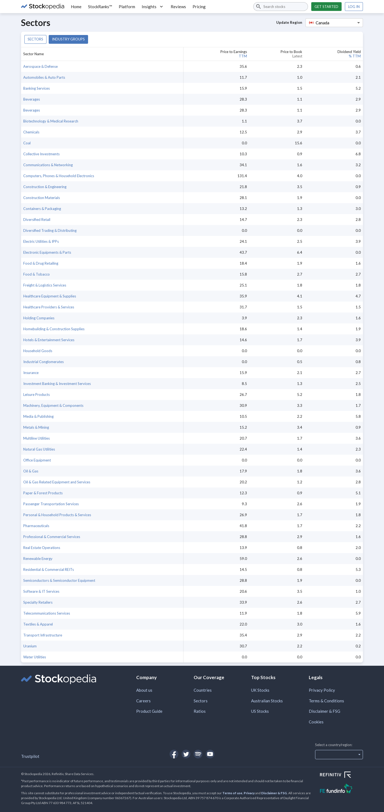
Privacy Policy (322, 690)
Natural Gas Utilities (39, 449)
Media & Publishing (38, 416)
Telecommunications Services (46, 613)
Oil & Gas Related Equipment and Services (56, 482)
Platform (127, 6)
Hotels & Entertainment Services (48, 340)
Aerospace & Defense (40, 66)
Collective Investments (41, 154)
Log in (354, 6)
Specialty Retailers (38, 602)
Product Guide (149, 711)
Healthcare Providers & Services (48, 307)
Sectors (35, 39)
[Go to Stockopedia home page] (42, 6)
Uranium (30, 646)
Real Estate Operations (41, 547)
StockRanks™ (100, 6)
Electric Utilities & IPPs (41, 241)
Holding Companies (38, 318)
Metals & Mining (36, 427)
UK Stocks (260, 690)
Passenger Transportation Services (51, 504)
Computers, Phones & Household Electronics (58, 176)
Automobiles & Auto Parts (44, 77)
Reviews (178, 6)
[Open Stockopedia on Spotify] (198, 754)
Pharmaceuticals (36, 526)
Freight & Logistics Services (44, 285)
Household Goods (37, 351)
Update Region (289, 22)
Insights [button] (153, 6)
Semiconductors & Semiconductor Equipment (59, 580)
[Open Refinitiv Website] (341, 775)
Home (76, 6)
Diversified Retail (36, 219)
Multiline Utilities (36, 438)
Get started (326, 6)
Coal (27, 143)
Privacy (249, 793)
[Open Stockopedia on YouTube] (210, 754)
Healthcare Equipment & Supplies (49, 296)
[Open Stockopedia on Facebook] (174, 754)
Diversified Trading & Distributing (50, 230)
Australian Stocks (267, 700)
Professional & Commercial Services (51, 536)
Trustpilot (30, 756)
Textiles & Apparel (38, 624)
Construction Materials (41, 197)
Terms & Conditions (326, 700)
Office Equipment (37, 460)
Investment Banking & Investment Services (57, 383)
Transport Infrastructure (42, 635)
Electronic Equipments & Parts (47, 252)
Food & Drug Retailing (40, 263)
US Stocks (260, 711)
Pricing (199, 6)
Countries (203, 690)
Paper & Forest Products (43, 493)
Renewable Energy (38, 558)
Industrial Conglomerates (43, 362)
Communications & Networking (48, 165)
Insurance (31, 372)
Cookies (316, 721)
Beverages (31, 99)
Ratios (200, 711)
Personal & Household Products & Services (57, 515)
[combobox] (280, 6)
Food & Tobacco (36, 274)
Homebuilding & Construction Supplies (54, 329)
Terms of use (232, 793)
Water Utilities (34, 657)
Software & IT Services (41, 591)
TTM (243, 56)
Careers (143, 700)
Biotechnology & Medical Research (50, 121)
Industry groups (68, 39)
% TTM (355, 56)
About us (144, 690)
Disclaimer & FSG (324, 711)
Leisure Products (36, 394)
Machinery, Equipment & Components (53, 405)
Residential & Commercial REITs (48, 569)
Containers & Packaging (42, 208)
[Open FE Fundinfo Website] (341, 789)
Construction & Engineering (44, 187)
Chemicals (31, 132)
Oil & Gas (30, 471)
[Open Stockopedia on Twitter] (186, 754)
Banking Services (36, 88)
